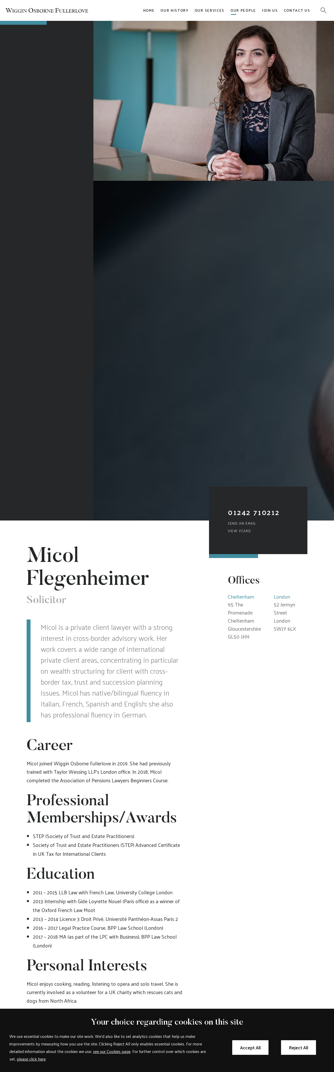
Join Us (270, 10)
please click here (31, 1059)
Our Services (209, 10)
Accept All (250, 1047)
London (282, 596)
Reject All (298, 1047)
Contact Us (297, 10)
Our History (174, 10)
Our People (243, 10)
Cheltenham (241, 596)
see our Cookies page (111, 1051)
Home (149, 10)
